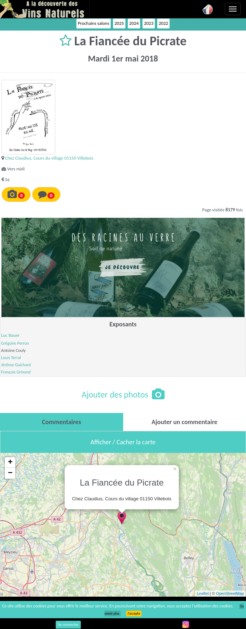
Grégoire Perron (15, 343)
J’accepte (133, 613)
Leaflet (203, 593)
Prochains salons (93, 23)
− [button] (10, 473)
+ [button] (10, 462)
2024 (134, 23)
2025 (119, 23)
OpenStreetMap (230, 593)
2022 (163, 23)
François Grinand (16, 372)
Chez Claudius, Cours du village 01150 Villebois (49, 158)
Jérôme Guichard (16, 364)
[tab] (61, 422)
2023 (148, 23)
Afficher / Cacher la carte (123, 442)
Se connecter (68, 624)
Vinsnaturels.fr (45, 9)
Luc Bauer (10, 335)
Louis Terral (11, 357)
